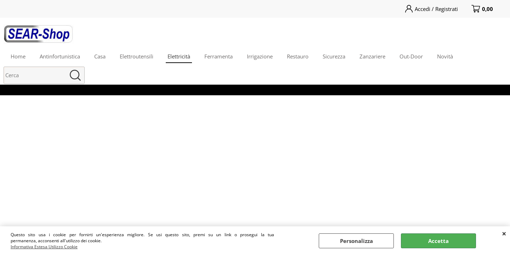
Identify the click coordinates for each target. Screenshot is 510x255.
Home (18, 56)
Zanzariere (372, 56)
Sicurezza (334, 56)
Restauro (297, 56)
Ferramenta (218, 56)
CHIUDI (504, 233)
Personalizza (356, 240)
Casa (100, 56)
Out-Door (411, 56)
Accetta (438, 240)
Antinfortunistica (60, 56)
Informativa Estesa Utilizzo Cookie (44, 247)
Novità (445, 56)
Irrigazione (260, 56)
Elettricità (179, 56)
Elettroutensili (136, 56)
